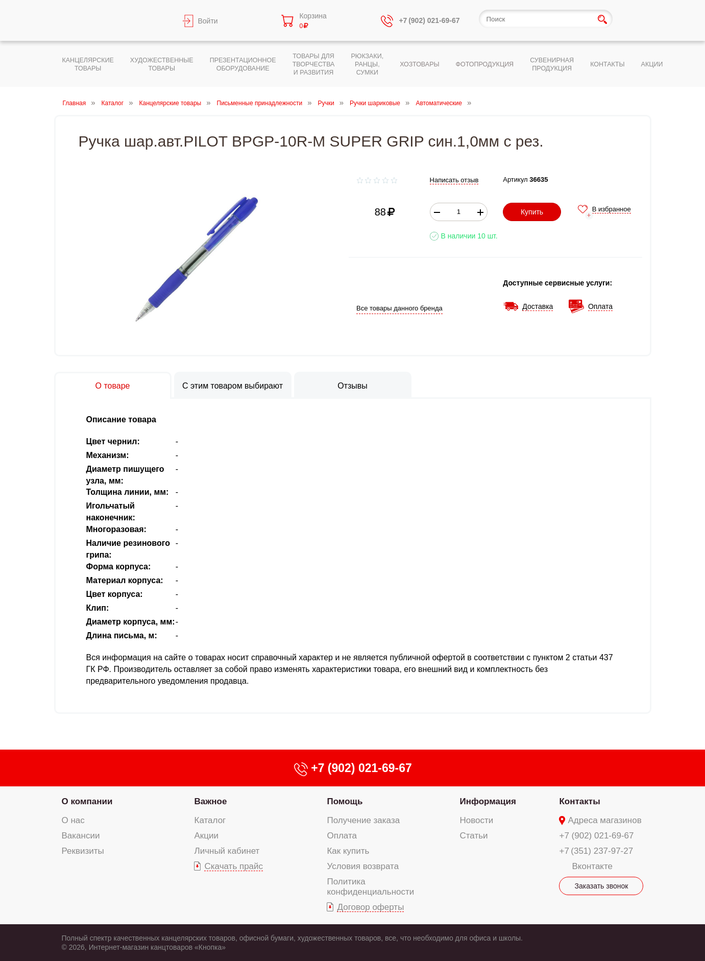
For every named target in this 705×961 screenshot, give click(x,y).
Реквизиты (83, 851)
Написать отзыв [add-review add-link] (454, 180)
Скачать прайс (233, 866)
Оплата (341, 835)
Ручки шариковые (375, 103)
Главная (74, 103)
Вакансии (81, 835)
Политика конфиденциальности (370, 887)
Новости (477, 820)
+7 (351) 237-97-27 (596, 851)
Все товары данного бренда (399, 308)
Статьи (474, 835)
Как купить (348, 851)
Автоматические (439, 103)
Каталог (113, 103)
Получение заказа (363, 820)
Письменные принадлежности (260, 103)
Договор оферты (370, 907)
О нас (73, 820)
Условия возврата (363, 866)
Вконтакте (592, 866)
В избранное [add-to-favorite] (611, 209)
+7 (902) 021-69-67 (596, 835)
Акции (206, 835)
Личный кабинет (226, 851)
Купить (532, 212)
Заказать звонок (601, 886)
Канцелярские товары (170, 103)
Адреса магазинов (604, 820)
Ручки (326, 103)
